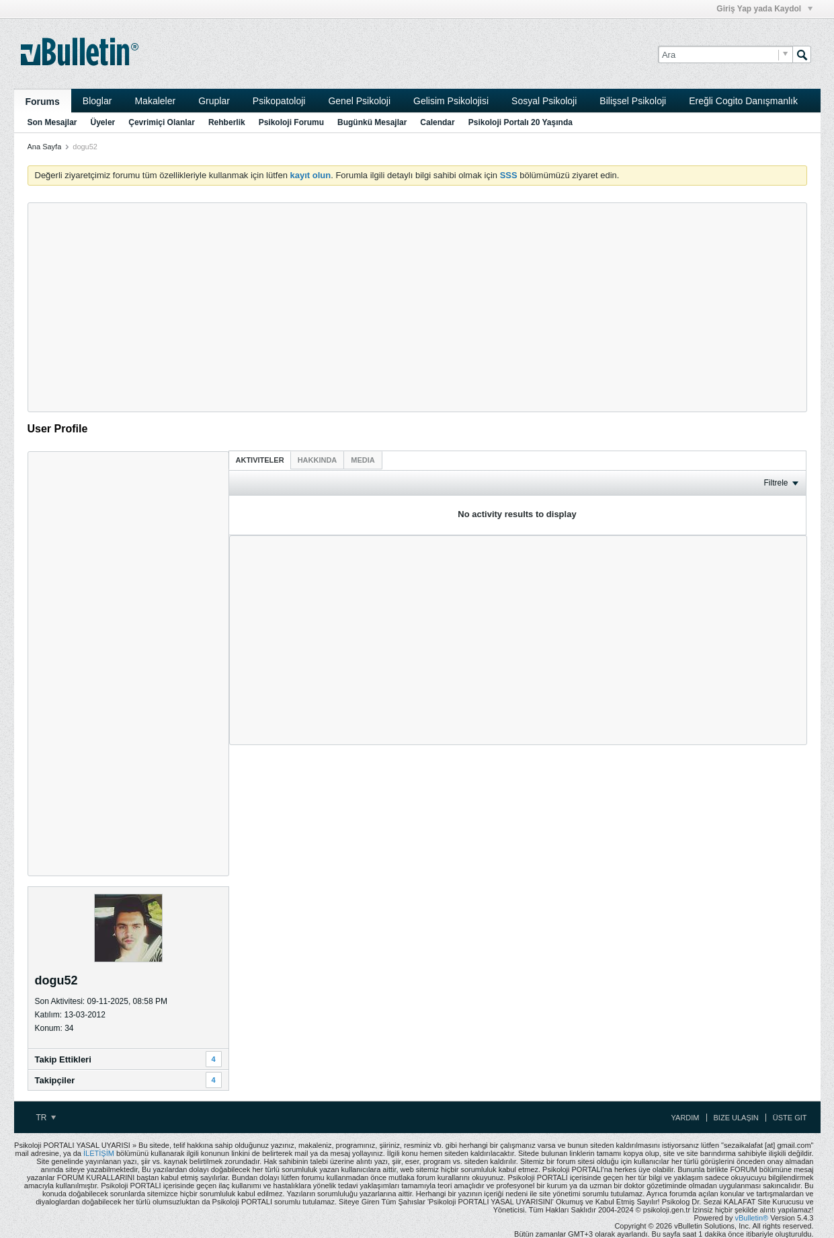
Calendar (437, 122)
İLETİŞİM (98, 1153)
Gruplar (214, 100)
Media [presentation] (362, 460)
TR (46, 1117)
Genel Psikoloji (359, 100)
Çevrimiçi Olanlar (161, 122)
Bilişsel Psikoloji (632, 100)
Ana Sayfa (45, 147)
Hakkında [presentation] (317, 460)
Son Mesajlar (52, 122)
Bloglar (97, 100)
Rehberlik (226, 122)
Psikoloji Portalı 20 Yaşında (520, 122)
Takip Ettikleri (63, 1059)
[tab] (260, 460)
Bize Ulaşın (736, 1118)
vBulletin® (752, 1218)
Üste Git (790, 1118)
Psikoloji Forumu (291, 122)
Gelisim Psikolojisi (451, 100)
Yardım (685, 1118)
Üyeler (103, 122)
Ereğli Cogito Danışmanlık (743, 100)
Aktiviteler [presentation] (260, 460)
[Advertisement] (417, 307)
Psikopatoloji (279, 100)
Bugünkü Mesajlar (372, 122)
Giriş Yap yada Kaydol (764, 8)
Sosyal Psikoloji (544, 100)
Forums (43, 101)
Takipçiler (55, 1080)
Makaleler (154, 100)
